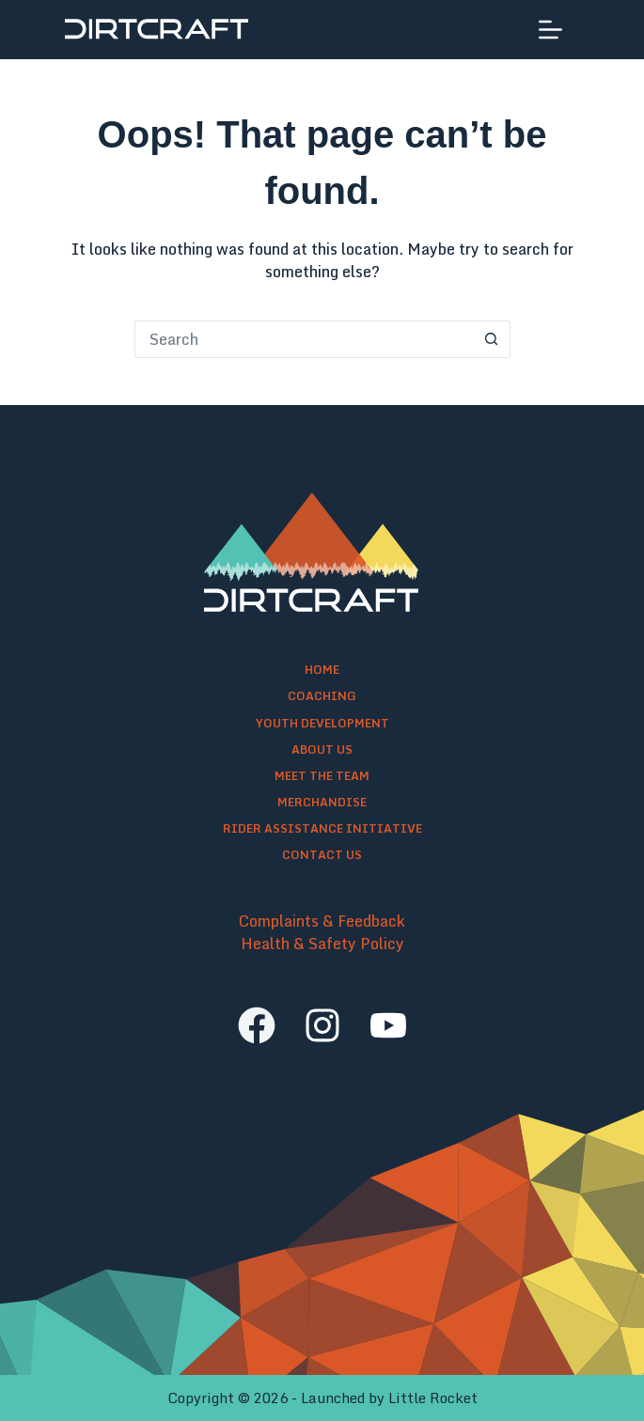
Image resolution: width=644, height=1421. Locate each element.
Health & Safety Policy (322, 943)
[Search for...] (303, 339)
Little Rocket (433, 1397)
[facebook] (256, 1025)
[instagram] (322, 1025)
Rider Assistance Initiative (322, 828)
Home (322, 670)
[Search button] (491, 339)
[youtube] (388, 1025)
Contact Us (322, 855)
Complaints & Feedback (322, 921)
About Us (322, 749)
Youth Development (322, 723)
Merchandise (322, 802)
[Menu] (550, 29)
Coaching (322, 696)
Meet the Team (322, 776)
